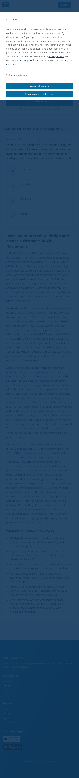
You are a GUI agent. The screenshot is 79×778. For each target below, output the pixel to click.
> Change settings (16, 74)
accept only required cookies (27, 60)
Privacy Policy (56, 56)
